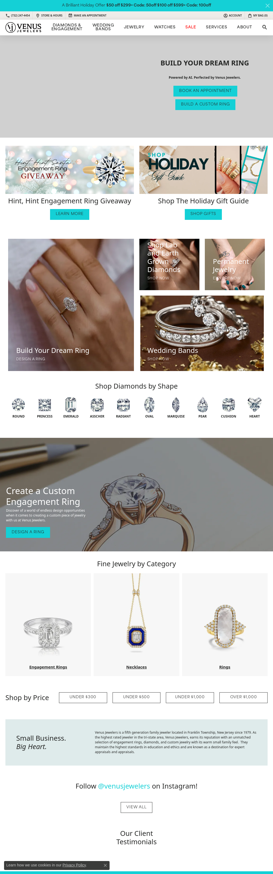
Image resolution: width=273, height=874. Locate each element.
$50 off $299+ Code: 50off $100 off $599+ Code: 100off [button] (158, 6)
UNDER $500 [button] (136, 697)
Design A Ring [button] (30, 359)
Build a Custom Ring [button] (205, 104)
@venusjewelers (124, 785)
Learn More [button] (70, 214)
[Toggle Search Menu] (264, 27)
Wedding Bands (103, 27)
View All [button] (136, 807)
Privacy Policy (74, 865)
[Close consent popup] (105, 865)
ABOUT (244, 27)
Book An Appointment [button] (205, 91)
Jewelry (134, 27)
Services (216, 27)
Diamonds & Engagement (67, 27)
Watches (164, 27)
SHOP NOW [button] (158, 278)
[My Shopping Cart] (258, 15)
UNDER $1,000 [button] (190, 697)
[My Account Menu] (232, 15)
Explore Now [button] (227, 278)
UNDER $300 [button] (83, 697)
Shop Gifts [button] (203, 214)
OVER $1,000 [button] (243, 697)
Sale (190, 27)
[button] (69, 170)
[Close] (267, 6)
